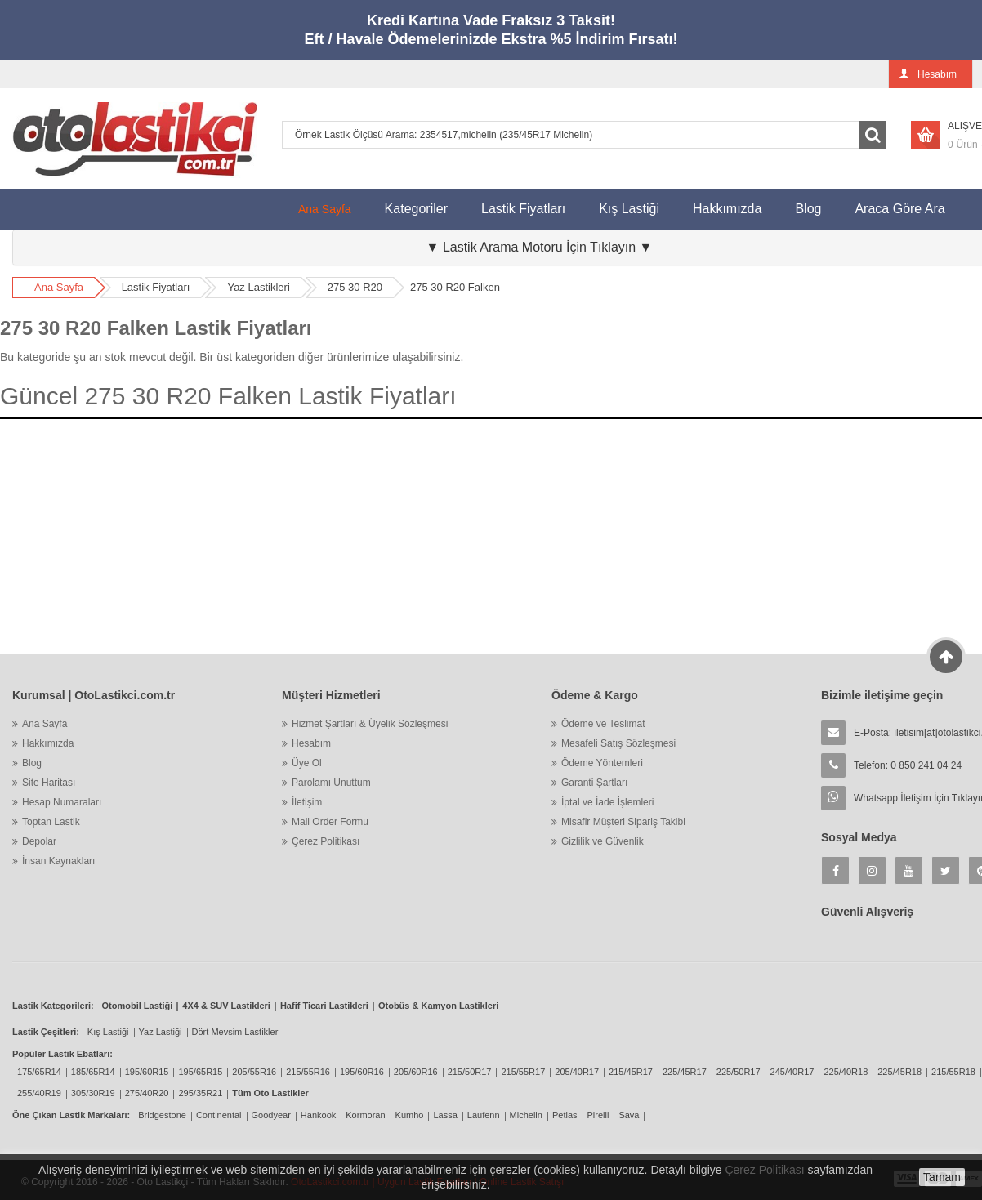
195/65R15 (200, 1072)
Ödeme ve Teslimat (603, 723)
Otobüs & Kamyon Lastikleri (438, 1005)
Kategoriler (416, 209)
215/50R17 (470, 1072)
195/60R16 (362, 1072)
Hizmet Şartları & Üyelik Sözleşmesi (370, 723)
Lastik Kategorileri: (53, 1005)
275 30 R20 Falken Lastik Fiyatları (156, 328)
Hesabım (311, 743)
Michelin (526, 1115)
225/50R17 (738, 1072)
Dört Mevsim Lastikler (235, 1032)
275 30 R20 (355, 287)
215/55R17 (523, 1072)
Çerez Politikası (325, 841)
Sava (628, 1115)
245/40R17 (792, 1072)
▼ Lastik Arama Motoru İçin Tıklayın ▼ (539, 247)
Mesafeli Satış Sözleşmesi (618, 743)
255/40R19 (39, 1093)
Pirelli (598, 1115)
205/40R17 (577, 1072)
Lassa (445, 1115)
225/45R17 (685, 1072)
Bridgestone (162, 1115)
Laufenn (483, 1115)
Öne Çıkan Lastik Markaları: (71, 1115)
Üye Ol (307, 763)
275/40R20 (147, 1093)
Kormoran (365, 1115)
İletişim (307, 802)
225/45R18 (899, 1072)
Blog (808, 209)
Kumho (409, 1115)
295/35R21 (200, 1093)
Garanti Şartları (594, 782)
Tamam (942, 1177)
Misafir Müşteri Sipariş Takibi (623, 822)
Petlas (565, 1115)
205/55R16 (254, 1072)
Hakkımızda (727, 209)
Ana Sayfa (324, 209)
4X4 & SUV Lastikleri (226, 1005)
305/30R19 (93, 1093)
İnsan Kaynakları (58, 861)
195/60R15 (147, 1072)
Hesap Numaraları (61, 802)
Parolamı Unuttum (331, 782)
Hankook (318, 1115)
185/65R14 (93, 1072)
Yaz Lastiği (160, 1032)
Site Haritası (48, 782)
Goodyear (271, 1115)
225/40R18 (846, 1072)
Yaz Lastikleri (258, 287)
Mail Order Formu (330, 822)
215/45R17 (631, 1072)
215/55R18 (953, 1072)
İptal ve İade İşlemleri (607, 802)
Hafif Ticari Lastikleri (324, 1005)
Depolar (39, 841)
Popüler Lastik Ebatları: (62, 1054)
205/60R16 (416, 1072)
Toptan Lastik (51, 822)
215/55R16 (308, 1072)
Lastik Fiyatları (523, 209)
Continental (219, 1115)
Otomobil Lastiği (137, 1005)
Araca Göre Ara (908, 202)
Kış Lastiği (629, 209)
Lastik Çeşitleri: (45, 1032)
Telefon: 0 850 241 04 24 (908, 765)
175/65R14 (39, 1072)
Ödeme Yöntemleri (602, 763)
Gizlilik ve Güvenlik (602, 841)
